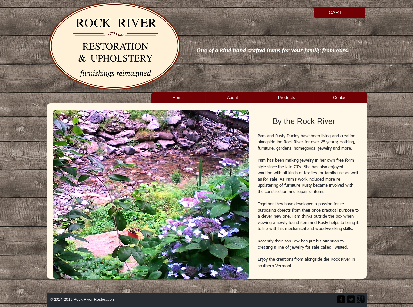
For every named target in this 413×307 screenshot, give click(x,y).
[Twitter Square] (351, 299)
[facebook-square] (341, 299)
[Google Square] (361, 299)
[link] (338, 12)
